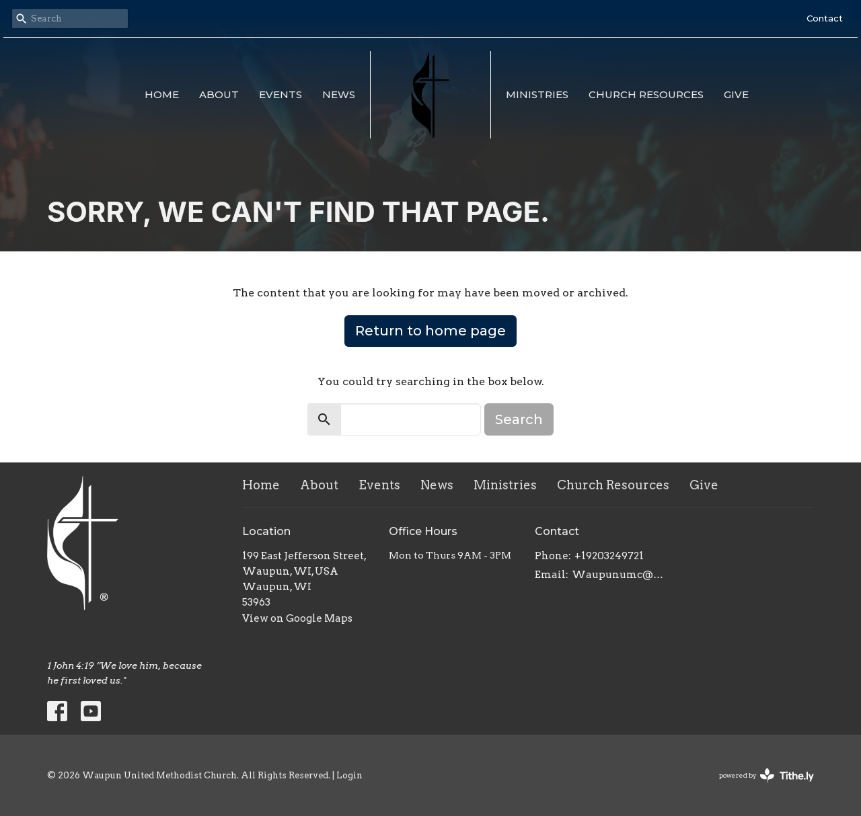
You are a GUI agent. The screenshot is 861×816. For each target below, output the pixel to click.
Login (349, 775)
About (219, 94)
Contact (825, 18)
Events (280, 94)
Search (519, 419)
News (338, 94)
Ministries (537, 94)
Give (736, 94)
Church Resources (646, 94)
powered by (766, 775)
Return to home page (430, 331)
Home (162, 94)
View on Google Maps (297, 618)
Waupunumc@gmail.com (620, 575)
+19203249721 (609, 556)
